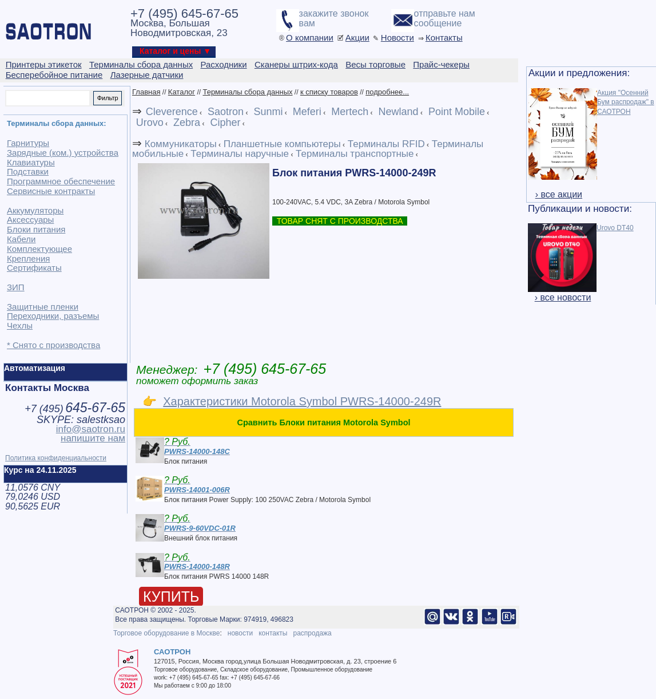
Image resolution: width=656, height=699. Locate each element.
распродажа (312, 633)
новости (240, 633)
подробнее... (387, 92)
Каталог (181, 92)
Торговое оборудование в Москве (166, 633)
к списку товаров (329, 92)
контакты (273, 633)
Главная (146, 92)
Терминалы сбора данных (247, 92)
